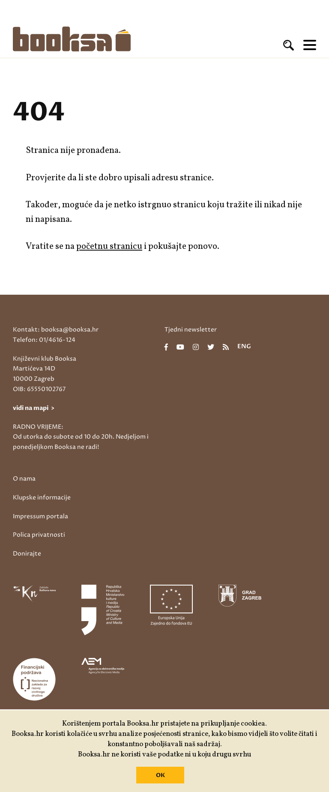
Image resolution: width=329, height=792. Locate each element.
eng (244, 347)
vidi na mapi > (33, 408)
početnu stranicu (109, 246)
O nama (24, 479)
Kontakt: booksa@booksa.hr (56, 330)
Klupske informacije (42, 497)
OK (160, 775)
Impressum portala (40, 516)
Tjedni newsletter (190, 330)
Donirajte (27, 554)
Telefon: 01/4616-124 (44, 340)
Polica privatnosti (39, 535)
